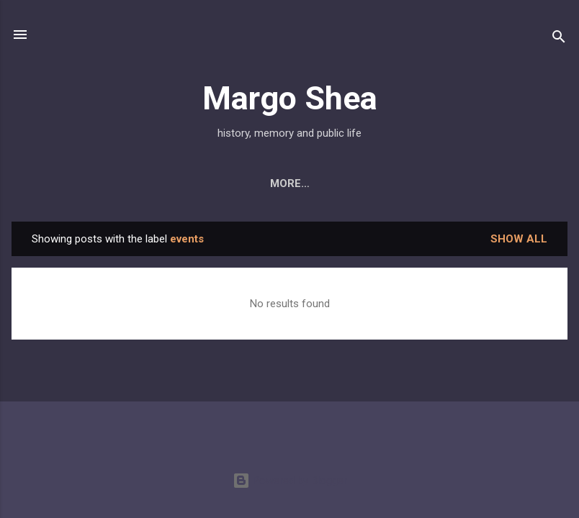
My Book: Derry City (174, 183)
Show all (518, 241)
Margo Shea (289, 98)
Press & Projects (312, 183)
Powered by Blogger (290, 480)
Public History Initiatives (469, 183)
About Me (61, 183)
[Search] (558, 39)
